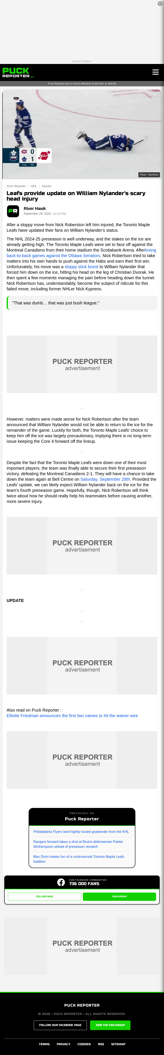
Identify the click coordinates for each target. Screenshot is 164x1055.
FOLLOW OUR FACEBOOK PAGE (60, 1025)
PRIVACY (63, 1044)
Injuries (46, 186)
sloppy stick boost (81, 266)
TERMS (44, 1044)
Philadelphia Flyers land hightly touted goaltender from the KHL (81, 832)
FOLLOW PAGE (44, 896)
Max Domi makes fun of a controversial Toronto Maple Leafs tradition (78, 859)
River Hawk (35, 208)
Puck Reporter (16, 186)
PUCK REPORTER (82, 1005)
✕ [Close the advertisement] (160, 3)
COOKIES (84, 1044)
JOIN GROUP (119, 896)
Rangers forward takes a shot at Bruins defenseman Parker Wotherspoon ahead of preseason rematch (78, 844)
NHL (34, 186)
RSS (101, 1044)
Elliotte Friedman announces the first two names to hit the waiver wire (72, 715)
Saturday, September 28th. (106, 479)
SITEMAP (118, 1044)
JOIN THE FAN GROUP (110, 1025)
